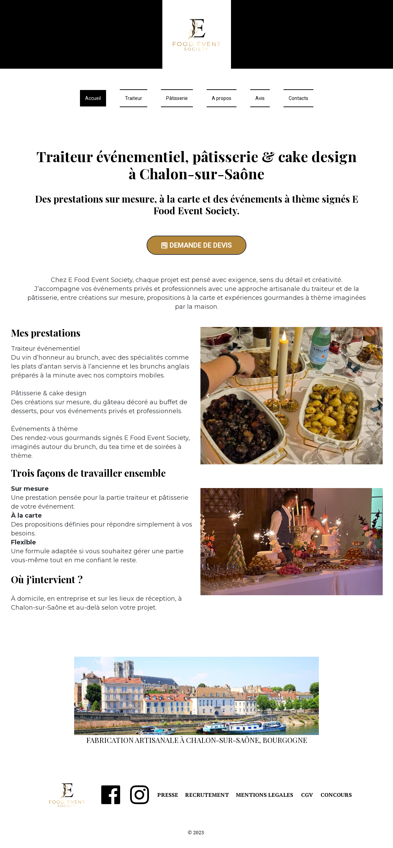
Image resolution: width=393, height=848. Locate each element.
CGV (307, 795)
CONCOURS (336, 795)
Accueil (93, 98)
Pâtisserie (177, 98)
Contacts (298, 98)
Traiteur (133, 98)
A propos (221, 98)
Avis (260, 98)
